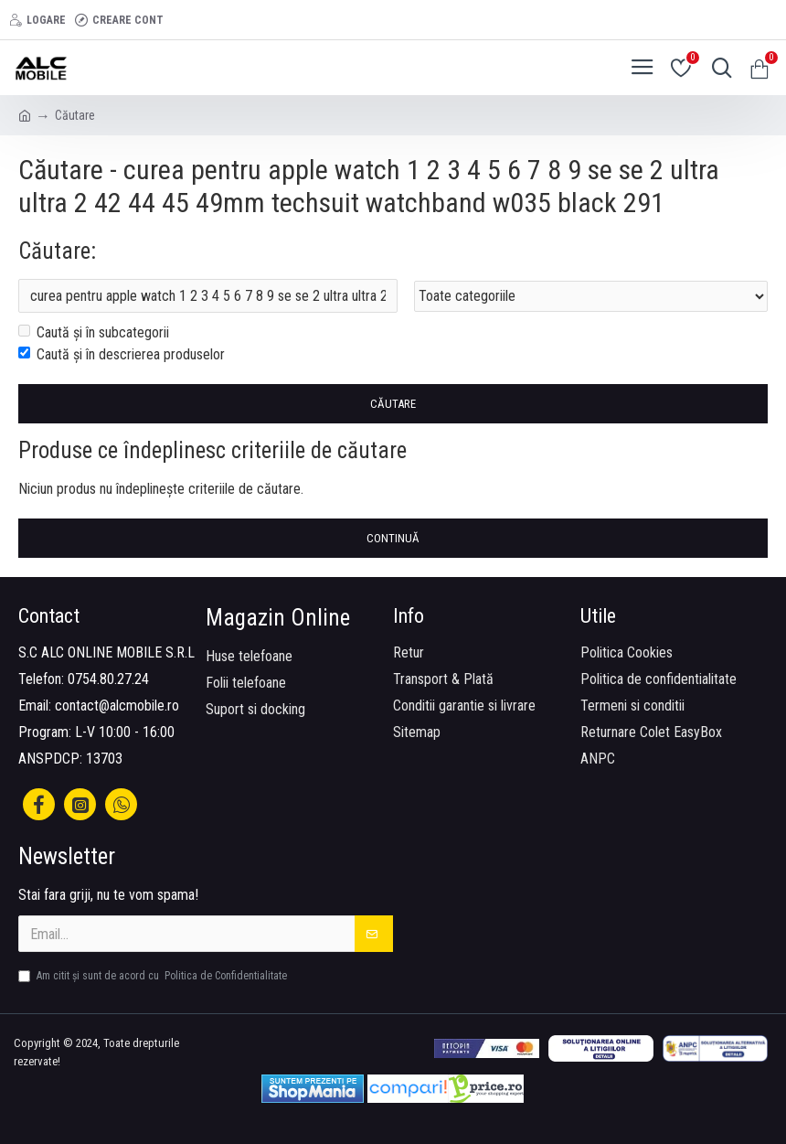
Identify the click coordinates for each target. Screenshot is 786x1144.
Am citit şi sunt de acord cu (154, 976)
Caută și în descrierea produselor (121, 355)
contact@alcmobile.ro (117, 705)
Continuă (393, 539)
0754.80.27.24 (108, 679)
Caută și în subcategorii (93, 333)
